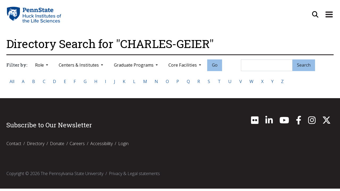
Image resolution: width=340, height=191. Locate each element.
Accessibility (101, 143)
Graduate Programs (134, 65)
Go (215, 65)
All (12, 81)
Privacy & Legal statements (134, 173)
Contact (13, 143)
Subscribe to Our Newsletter (49, 125)
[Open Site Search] (315, 14)
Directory (35, 143)
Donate (57, 143)
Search (304, 65)
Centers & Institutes (79, 65)
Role (40, 65)
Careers (77, 143)
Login (123, 143)
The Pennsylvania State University (72, 173)
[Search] (266, 65)
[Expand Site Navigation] (329, 14)
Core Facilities (183, 65)
